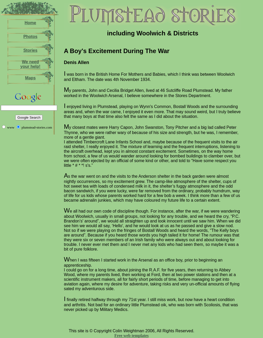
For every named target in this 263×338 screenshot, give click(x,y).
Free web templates (131, 335)
